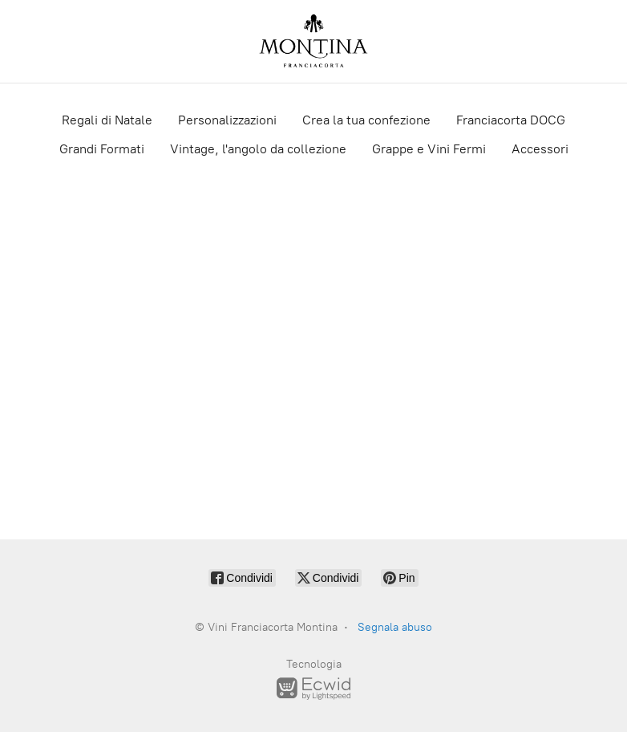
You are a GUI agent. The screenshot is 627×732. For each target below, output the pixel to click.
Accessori (540, 149)
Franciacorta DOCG (510, 120)
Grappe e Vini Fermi (429, 149)
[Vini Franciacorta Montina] (313, 41)
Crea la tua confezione (366, 120)
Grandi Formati (101, 149)
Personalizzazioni (227, 120)
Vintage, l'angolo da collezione (258, 149)
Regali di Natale (107, 120)
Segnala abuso (395, 627)
